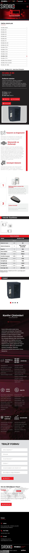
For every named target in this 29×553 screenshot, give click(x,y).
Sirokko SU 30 (4, 43)
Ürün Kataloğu (15, 99)
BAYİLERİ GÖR (6, 504)
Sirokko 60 (3, 38)
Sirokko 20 (3, 29)
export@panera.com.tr (6, 540)
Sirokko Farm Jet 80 (6, 62)
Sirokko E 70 (4, 58)
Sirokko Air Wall (5, 64)
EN (2, 2)
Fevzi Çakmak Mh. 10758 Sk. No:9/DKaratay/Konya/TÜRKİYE (10, 526)
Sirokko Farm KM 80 (6, 60)
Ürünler (2, 69)
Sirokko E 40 (4, 51)
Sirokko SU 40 (4, 45)
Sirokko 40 (3, 34)
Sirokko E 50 (4, 54)
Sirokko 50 (3, 36)
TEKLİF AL (6, 99)
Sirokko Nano (4, 27)
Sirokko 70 (3, 40)
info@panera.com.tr (6, 539)
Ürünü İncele (6, 103)
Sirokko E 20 (4, 47)
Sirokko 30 (3, 32)
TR (25, 1)
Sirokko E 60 (4, 56)
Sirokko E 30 (4, 49)
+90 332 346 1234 (5, 533)
